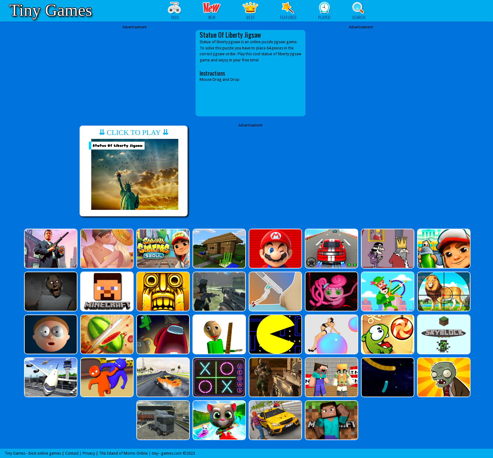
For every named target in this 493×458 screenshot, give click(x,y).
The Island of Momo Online (123, 453)
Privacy (89, 453)
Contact (72, 453)
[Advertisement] (134, 73)
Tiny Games (50, 10)
